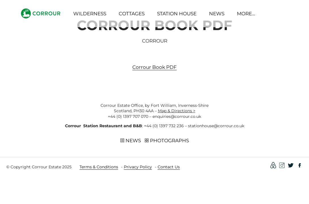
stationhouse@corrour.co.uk (216, 125)
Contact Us (169, 166)
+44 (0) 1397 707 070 (128, 116)
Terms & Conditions (99, 166)
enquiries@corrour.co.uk (177, 116)
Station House (177, 13)
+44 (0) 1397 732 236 (164, 125)
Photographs (167, 141)
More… (246, 13)
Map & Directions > (176, 110)
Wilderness (89, 13)
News (216, 13)
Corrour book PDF (154, 68)
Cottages (132, 13)
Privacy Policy (138, 166)
